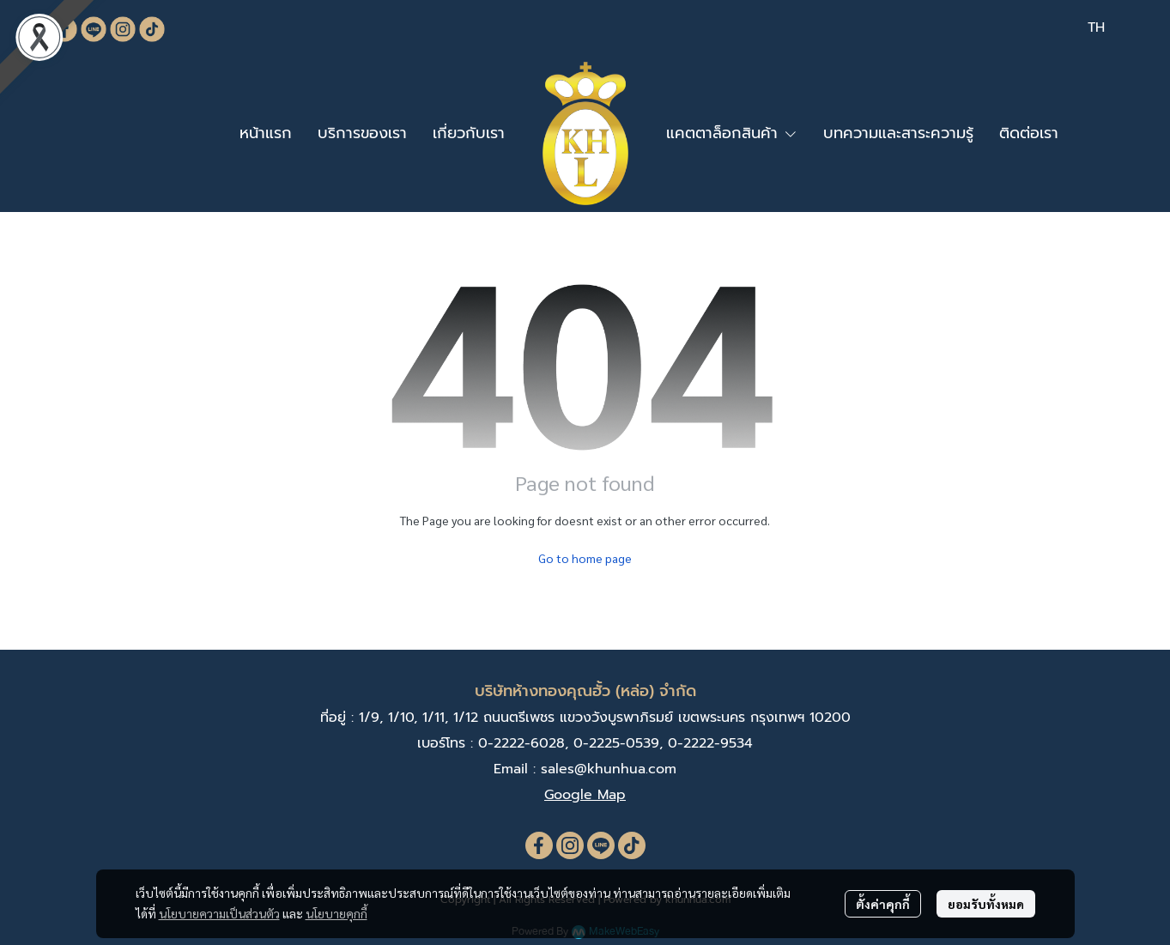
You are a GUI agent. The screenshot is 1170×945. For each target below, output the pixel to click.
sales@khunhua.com (608, 769)
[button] (1096, 27)
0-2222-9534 (710, 743)
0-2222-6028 (521, 743)
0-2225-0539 (616, 743)
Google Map (585, 794)
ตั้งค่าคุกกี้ (883, 904)
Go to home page (585, 558)
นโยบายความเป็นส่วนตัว (219, 913)
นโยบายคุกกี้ (336, 913)
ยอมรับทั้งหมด (986, 904)
